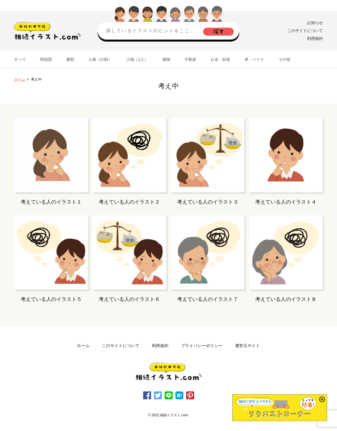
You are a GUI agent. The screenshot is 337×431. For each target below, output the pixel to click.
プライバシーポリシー (202, 345)
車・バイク (254, 59)
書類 (70, 59)
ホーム (19, 79)
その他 (284, 59)
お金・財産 (220, 59)
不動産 (190, 59)
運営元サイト (247, 345)
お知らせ (315, 22)
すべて (20, 59)
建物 (166, 59)
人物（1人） (137, 59)
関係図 (46, 59)
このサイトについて (305, 30)
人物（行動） (100, 59)
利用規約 (315, 38)
